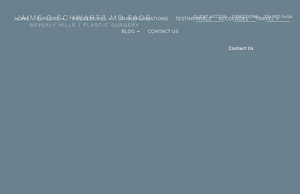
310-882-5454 (278, 14)
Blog (128, 32)
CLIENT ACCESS (210, 14)
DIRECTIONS (245, 14)
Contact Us (163, 32)
